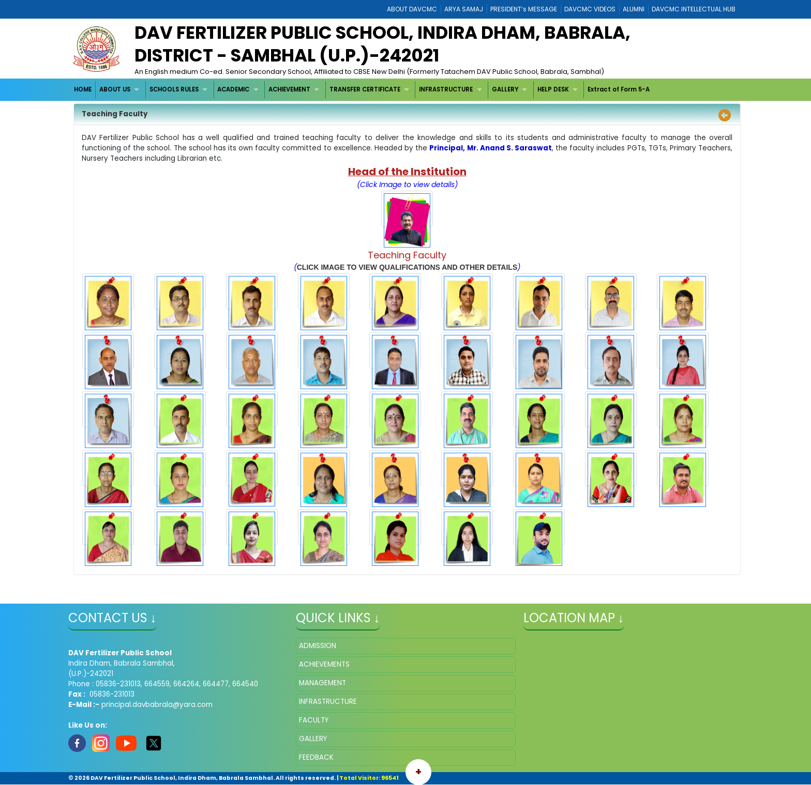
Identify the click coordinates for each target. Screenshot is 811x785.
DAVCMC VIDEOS (589, 9)
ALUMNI (633, 9)
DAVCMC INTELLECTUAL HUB (693, 9)
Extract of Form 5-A (619, 89)
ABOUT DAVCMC (412, 9)
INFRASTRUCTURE (446, 89)
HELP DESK (553, 89)
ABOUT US (114, 89)
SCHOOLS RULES (174, 89)
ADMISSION (317, 646)
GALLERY (505, 89)
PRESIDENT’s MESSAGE (523, 9)
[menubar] (362, 89)
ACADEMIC (233, 89)
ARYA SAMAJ (463, 9)
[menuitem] (83, 89)
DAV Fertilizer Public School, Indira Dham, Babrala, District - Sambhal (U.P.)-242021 (382, 44)
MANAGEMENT (322, 683)
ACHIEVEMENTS (324, 664)
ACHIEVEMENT (289, 89)
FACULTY (313, 720)
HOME (83, 89)
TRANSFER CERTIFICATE (364, 89)
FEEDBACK (316, 757)
